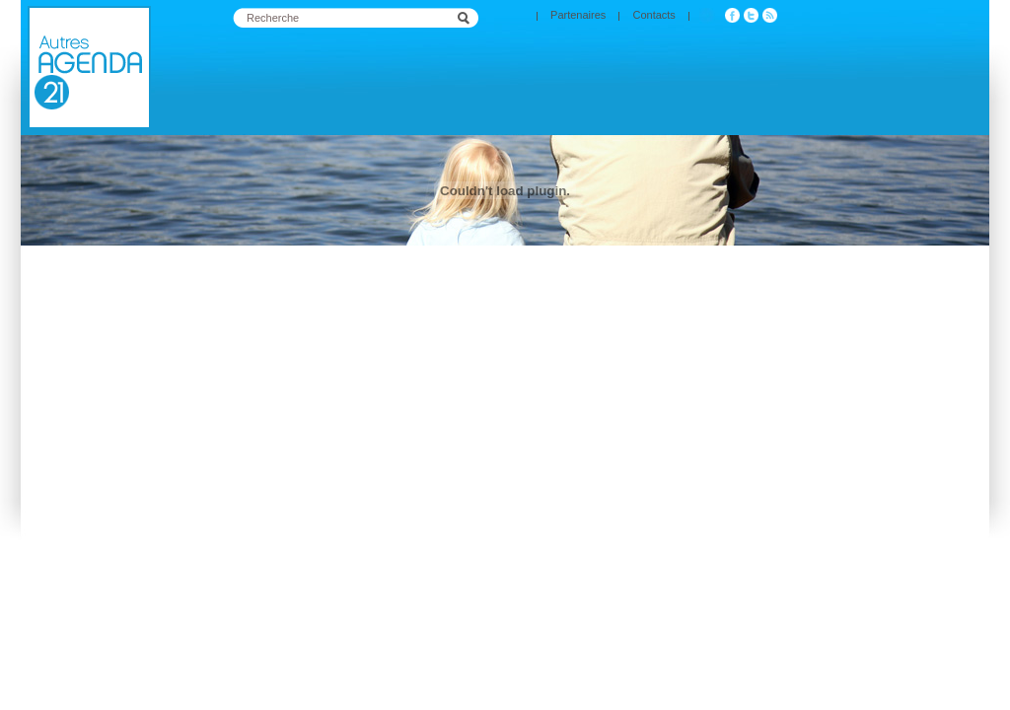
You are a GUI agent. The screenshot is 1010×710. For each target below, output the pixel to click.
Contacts (653, 15)
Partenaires (578, 15)
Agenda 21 (89, 67)
